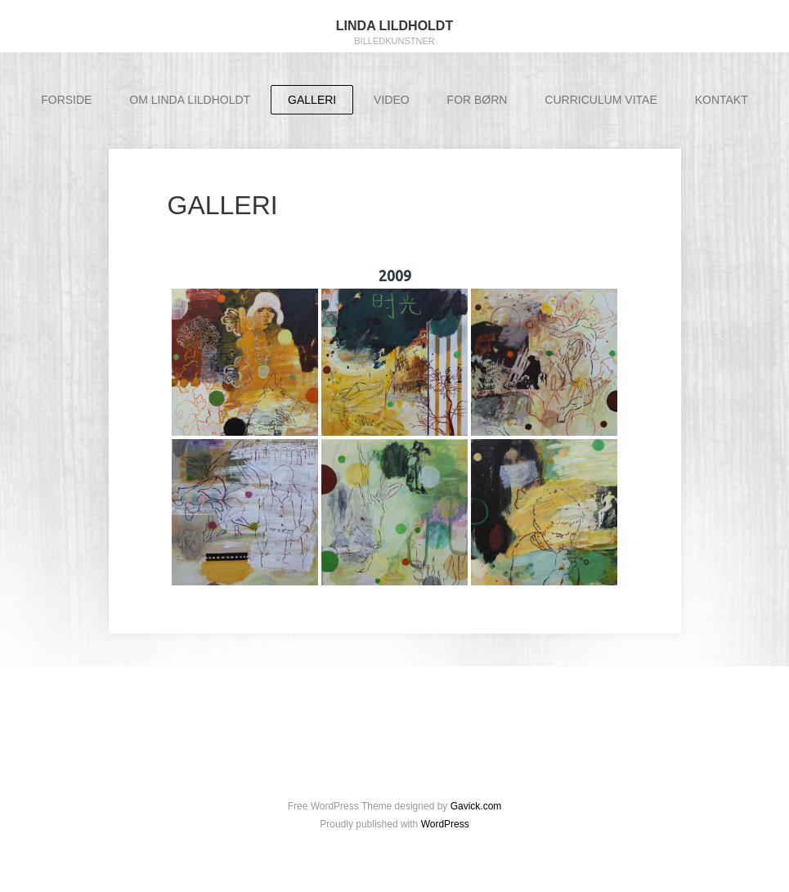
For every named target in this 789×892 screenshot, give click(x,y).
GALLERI (312, 99)
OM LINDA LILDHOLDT (189, 99)
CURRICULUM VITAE (601, 99)
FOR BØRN (477, 99)
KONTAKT (721, 99)
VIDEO (392, 99)
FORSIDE (66, 99)
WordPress (445, 824)
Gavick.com (476, 806)
